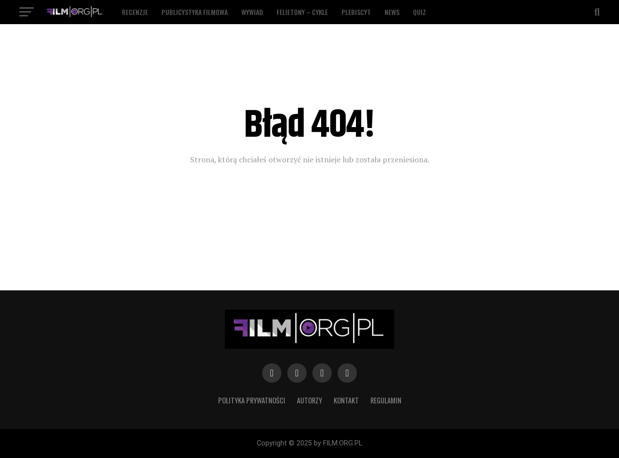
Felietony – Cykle (302, 12)
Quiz (419, 12)
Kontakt (346, 400)
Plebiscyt (356, 12)
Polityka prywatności (251, 400)
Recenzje (135, 12)
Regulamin (385, 400)
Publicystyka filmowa (195, 12)
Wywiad (252, 12)
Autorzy (309, 400)
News (391, 12)
